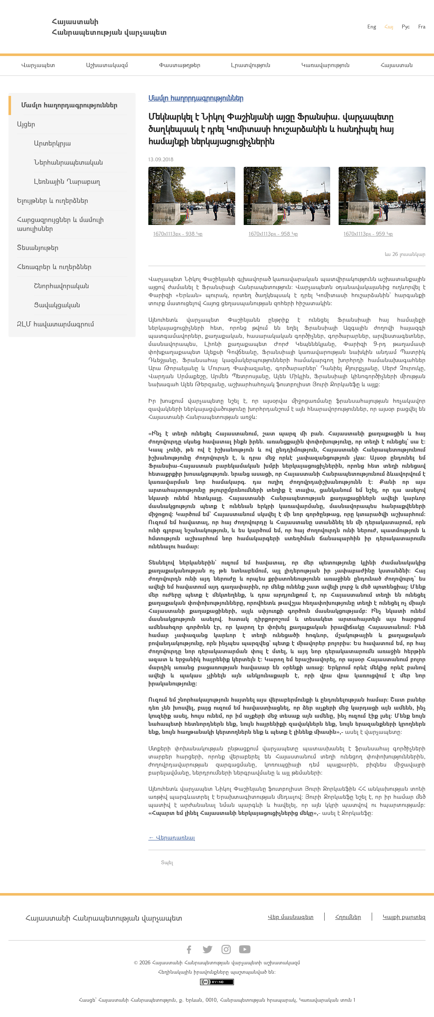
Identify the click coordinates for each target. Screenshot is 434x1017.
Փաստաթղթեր (179, 65)
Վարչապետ (38, 65)
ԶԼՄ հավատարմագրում (55, 323)
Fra (422, 26)
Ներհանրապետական (68, 161)
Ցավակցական (57, 304)
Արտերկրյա (52, 142)
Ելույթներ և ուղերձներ (52, 200)
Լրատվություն (250, 65)
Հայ (388, 26)
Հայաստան (397, 65)
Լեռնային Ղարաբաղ (67, 181)
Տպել (167, 862)
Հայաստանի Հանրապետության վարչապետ (103, 918)
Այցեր (26, 123)
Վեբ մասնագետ (291, 917)
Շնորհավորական (61, 285)
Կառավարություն (325, 65)
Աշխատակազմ (107, 65)
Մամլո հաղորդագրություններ (69, 104)
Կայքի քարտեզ (404, 917)
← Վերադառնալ (171, 837)
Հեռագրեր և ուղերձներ (54, 266)
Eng (371, 26)
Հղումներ (348, 917)
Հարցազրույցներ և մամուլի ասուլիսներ (60, 224)
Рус (406, 26)
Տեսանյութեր (37, 247)
